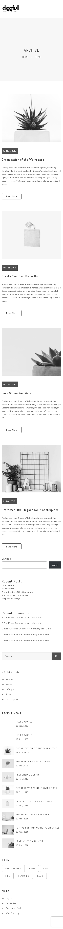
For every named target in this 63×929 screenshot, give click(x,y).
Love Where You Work (16, 393)
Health (9, 684)
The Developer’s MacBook (32, 814)
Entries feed (11, 903)
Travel (8, 694)
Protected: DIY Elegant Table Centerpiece (30, 510)
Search (55, 564)
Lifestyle (10, 689)
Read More (11, 196)
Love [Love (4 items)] (46, 868)
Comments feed (13, 908)
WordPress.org (12, 913)
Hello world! (8, 585)
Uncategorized (12, 699)
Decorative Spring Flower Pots (34, 634)
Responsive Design (11, 598)
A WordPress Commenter (14, 617)
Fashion (9, 679)
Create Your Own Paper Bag (20, 276)
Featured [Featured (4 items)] (23, 875)
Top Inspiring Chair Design (15, 595)
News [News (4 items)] (32, 868)
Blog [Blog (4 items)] (40, 875)
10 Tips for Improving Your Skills (35, 628)
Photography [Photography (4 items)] (13, 868)
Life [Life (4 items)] (7, 875)
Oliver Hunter (9, 628)
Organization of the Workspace (23, 159)
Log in (9, 898)
